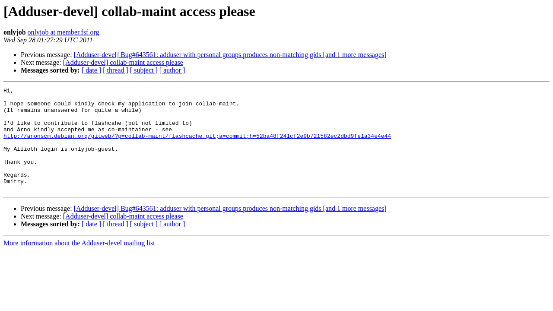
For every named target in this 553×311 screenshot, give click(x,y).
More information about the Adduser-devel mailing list (79, 263)
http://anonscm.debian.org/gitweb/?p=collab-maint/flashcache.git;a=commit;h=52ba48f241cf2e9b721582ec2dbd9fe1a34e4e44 (197, 146)
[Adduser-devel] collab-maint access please (123, 62)
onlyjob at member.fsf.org (63, 32)
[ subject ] (144, 70)
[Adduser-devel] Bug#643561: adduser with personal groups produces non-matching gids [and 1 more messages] (230, 54)
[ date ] (91, 70)
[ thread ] (115, 70)
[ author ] (172, 70)
